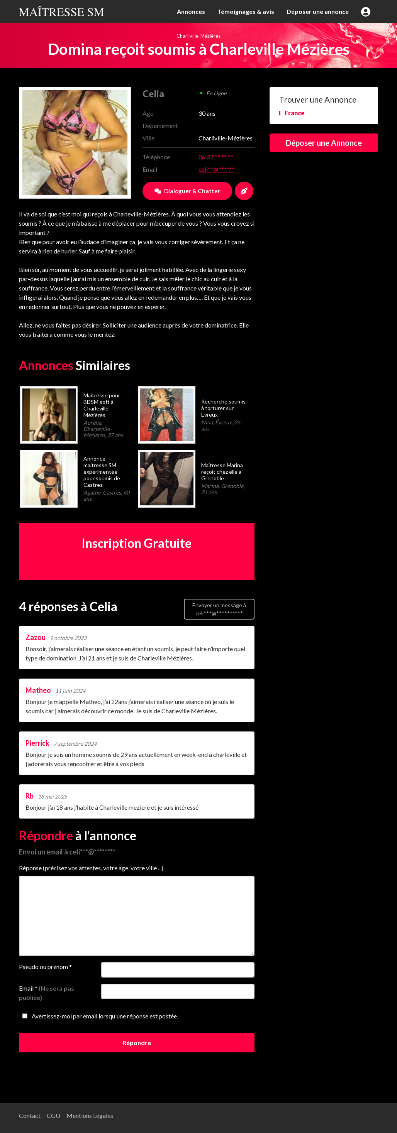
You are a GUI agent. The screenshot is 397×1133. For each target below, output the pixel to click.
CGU (53, 1115)
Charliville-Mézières (198, 36)
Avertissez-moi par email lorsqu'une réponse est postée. (98, 1016)
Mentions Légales (89, 1115)
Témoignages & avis (245, 11)
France (295, 113)
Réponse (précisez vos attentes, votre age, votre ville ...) (91, 867)
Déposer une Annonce (324, 142)
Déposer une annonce (318, 11)
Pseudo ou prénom (45, 966)
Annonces (191, 11)
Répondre (136, 1042)
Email (46, 992)
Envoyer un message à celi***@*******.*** (219, 609)
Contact (30, 1115)
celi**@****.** (216, 169)
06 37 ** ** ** (215, 156)
